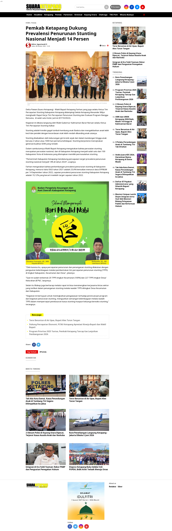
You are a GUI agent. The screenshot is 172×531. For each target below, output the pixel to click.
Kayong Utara (90, 14)
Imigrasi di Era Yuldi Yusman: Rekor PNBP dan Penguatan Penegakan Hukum (45, 468)
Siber (120, 486)
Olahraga (103, 14)
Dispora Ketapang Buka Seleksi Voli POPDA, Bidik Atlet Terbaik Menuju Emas (88, 468)
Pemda (58, 14)
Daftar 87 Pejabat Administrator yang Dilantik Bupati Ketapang (124, 185)
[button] (144, 14)
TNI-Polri (113, 14)
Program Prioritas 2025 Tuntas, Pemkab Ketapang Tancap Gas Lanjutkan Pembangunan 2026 (125, 95)
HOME (28, 23)
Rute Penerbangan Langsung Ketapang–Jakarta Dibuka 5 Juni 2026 (88, 434)
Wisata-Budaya (127, 14)
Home (29, 14)
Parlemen (68, 14)
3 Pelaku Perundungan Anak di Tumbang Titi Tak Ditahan (125, 144)
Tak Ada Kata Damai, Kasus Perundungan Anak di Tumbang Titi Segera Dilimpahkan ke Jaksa (45, 401)
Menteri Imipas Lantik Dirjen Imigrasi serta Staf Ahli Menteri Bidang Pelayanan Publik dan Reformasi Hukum (125, 200)
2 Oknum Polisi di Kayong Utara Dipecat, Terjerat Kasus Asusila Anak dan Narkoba (45, 434)
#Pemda (43, 352)
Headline (38, 14)
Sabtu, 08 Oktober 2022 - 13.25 (40, 46)
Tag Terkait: (32, 352)
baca (102, 45)
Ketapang (48, 14)
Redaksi (112, 486)
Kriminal (78, 14)
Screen (115, 7)
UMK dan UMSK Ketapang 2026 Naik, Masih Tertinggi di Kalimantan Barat (124, 120)
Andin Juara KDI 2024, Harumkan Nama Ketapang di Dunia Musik (125, 158)
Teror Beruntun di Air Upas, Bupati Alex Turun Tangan (54, 320)
